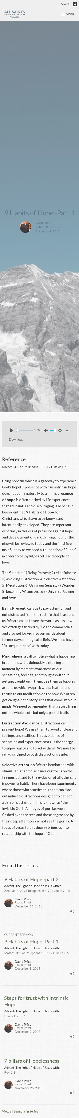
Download (16, 439)
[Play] (11, 430)
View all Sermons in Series (20, 1111)
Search (65, 4)
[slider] (24, 430)
